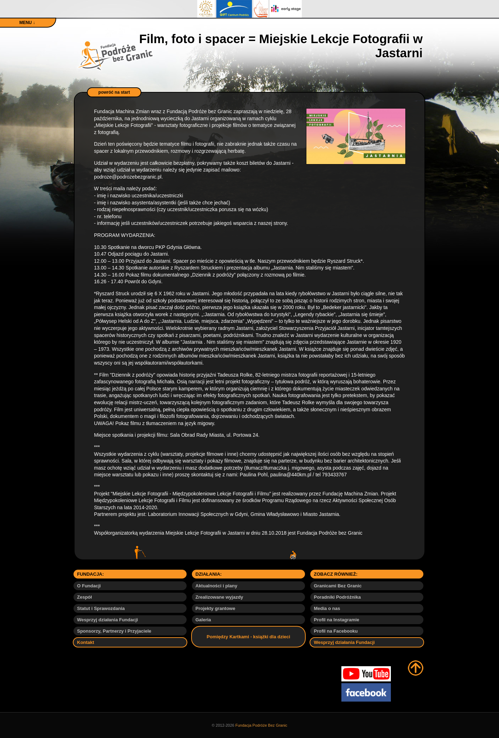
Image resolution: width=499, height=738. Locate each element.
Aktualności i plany (216, 585)
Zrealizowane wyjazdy (219, 597)
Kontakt (85, 642)
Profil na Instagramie (336, 619)
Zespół (84, 597)
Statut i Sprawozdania (101, 608)
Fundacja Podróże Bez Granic (261, 725)
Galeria (203, 619)
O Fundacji (89, 585)
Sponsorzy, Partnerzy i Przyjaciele (114, 631)
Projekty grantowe (215, 608)
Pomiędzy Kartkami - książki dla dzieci (248, 636)
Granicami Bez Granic (338, 585)
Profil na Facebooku (336, 631)
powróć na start (114, 92)
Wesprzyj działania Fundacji (107, 619)
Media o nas (327, 608)
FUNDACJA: (90, 574)
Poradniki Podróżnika (337, 597)
